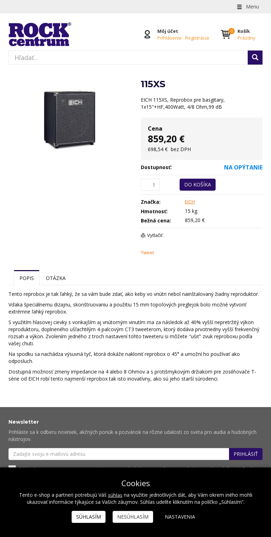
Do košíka (197, 184)
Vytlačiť (155, 235)
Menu (247, 6)
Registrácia (197, 38)
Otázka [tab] (56, 278)
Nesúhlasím (133, 516)
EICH (190, 201)
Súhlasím (88, 516)
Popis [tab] (26, 278)
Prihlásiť (246, 454)
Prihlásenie (169, 38)
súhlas (115, 494)
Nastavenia (180, 516)
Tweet (148, 252)
